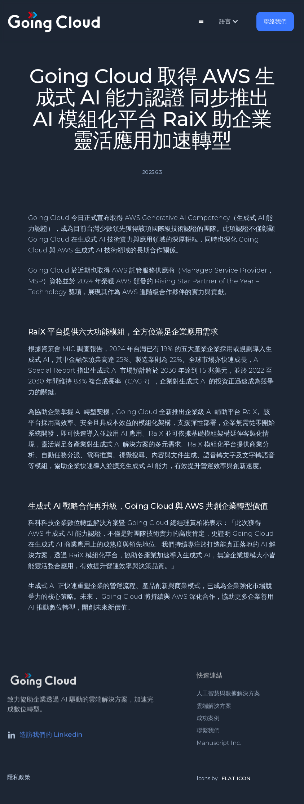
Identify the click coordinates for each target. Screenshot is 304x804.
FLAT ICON (236, 778)
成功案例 (208, 719)
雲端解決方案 (214, 707)
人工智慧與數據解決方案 (228, 694)
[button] (201, 21)
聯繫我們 (208, 732)
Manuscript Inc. (219, 744)
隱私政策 (18, 777)
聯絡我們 (275, 21)
